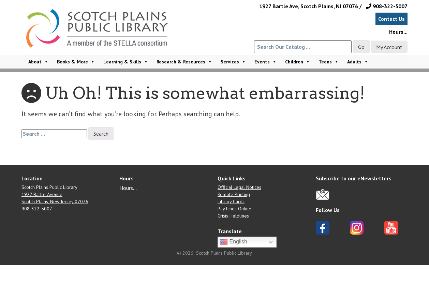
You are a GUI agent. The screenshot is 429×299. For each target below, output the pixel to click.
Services (233, 62)
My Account (389, 47)
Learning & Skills (125, 62)
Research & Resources (184, 62)
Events (265, 62)
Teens (329, 62)
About (38, 62)
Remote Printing (234, 194)
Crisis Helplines (233, 216)
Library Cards (231, 201)
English (233, 242)
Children (297, 62)
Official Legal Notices (239, 187)
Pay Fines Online (234, 209)
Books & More (76, 62)
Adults (357, 62)
